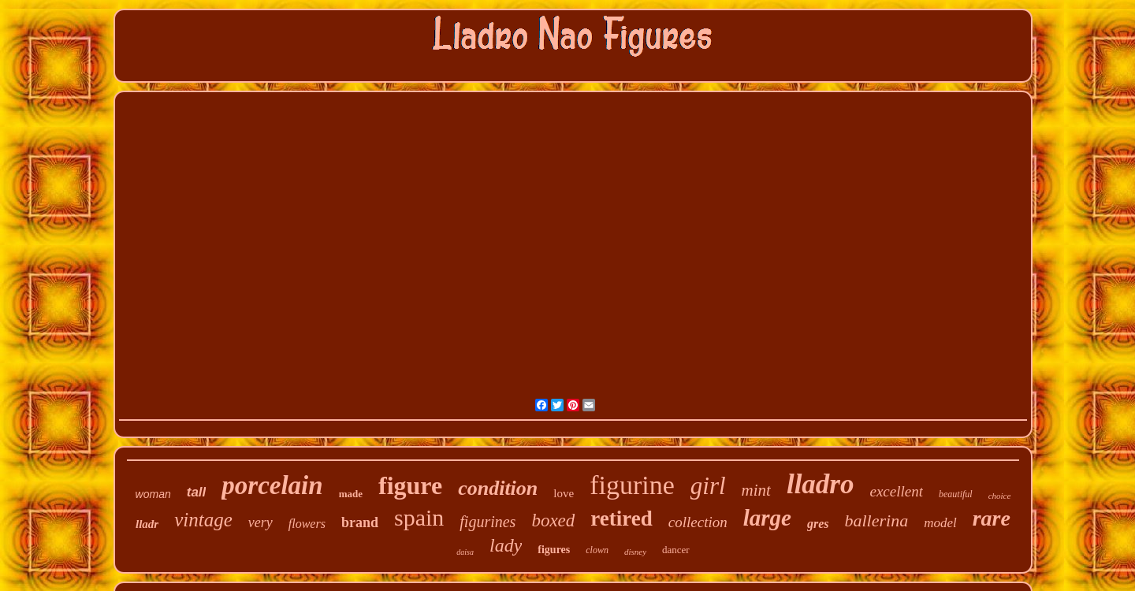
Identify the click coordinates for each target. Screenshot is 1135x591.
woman (153, 494)
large (767, 517)
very (260, 522)
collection (698, 522)
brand (359, 522)
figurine (632, 485)
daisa (465, 552)
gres (818, 523)
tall (197, 492)
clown (597, 550)
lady (505, 545)
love (563, 493)
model (940, 522)
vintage (203, 519)
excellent (896, 491)
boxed (553, 520)
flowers (307, 523)
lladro (820, 484)
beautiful (956, 494)
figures (554, 550)
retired (621, 518)
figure (410, 485)
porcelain (271, 485)
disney (635, 551)
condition (498, 488)
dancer (676, 550)
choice (999, 495)
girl (708, 486)
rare (991, 518)
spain (419, 517)
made (351, 494)
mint (756, 490)
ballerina (877, 520)
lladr (147, 524)
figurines (487, 521)
